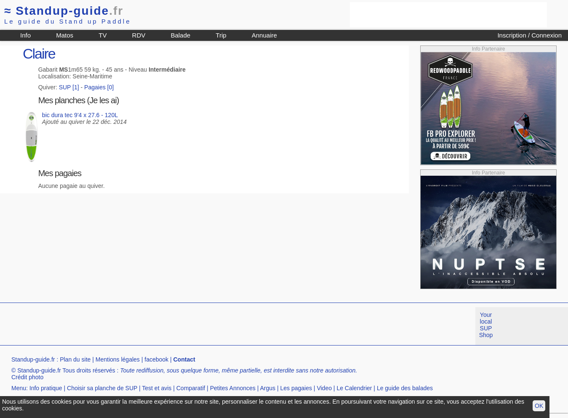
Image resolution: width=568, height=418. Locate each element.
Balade (180, 35)
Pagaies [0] (99, 87)
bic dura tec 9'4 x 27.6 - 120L (80, 115)
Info (25, 35)
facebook (156, 359)
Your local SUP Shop (486, 324)
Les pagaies (296, 388)
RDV (139, 35)
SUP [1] (69, 87)
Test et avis (156, 388)
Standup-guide (63, 10)
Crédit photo (27, 377)
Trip (221, 35)
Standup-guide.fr (33, 359)
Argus (267, 388)
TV (103, 35)
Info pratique (45, 388)
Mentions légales (118, 359)
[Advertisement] (448, 14)
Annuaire (264, 35)
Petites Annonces (233, 388)
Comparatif (190, 388)
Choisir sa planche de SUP (102, 388)
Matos (64, 35)
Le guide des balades (405, 388)
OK (539, 405)
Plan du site (75, 359)
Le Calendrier (354, 388)
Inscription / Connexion (529, 35)
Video (324, 388)
